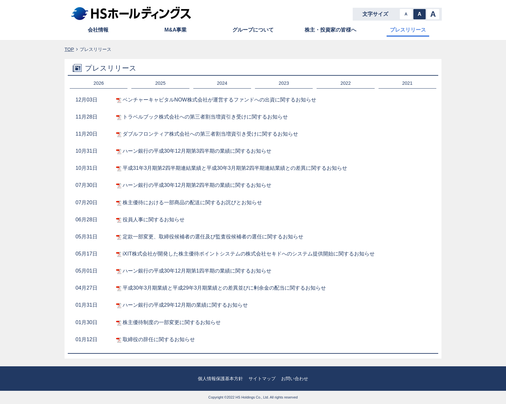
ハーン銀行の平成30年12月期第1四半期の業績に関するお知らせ (197, 271)
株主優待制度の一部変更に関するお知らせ (172, 322)
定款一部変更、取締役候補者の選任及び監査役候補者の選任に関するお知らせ (213, 236)
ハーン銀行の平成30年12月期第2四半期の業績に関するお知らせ (197, 185)
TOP (69, 49)
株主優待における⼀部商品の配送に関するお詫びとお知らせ (192, 202)
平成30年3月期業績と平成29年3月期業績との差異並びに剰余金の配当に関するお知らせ (224, 288)
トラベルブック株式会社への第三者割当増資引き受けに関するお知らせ (205, 117)
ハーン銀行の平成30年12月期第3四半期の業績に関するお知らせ (197, 151)
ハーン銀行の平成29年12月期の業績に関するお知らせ (185, 305)
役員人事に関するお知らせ (154, 219)
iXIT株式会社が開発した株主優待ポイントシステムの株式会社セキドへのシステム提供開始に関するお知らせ (249, 253)
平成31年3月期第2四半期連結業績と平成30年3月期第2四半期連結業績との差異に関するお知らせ (235, 168)
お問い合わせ (294, 378)
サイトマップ (262, 378)
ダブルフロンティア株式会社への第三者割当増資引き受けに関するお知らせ (210, 134)
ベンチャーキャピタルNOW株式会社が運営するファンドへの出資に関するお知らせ (219, 99)
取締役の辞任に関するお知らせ (159, 339)
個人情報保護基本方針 (220, 378)
